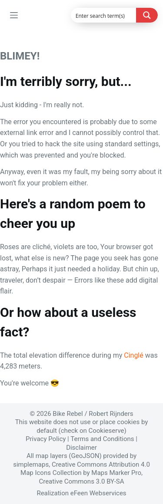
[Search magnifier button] (147, 15)
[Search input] (104, 15)
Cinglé (133, 355)
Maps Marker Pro (116, 473)
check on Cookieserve (92, 431)
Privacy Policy (46, 439)
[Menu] (14, 15)
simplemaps (31, 464)
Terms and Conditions (102, 439)
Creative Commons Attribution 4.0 (101, 464)
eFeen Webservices (98, 493)
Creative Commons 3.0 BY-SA (81, 481)
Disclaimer (81, 447)
